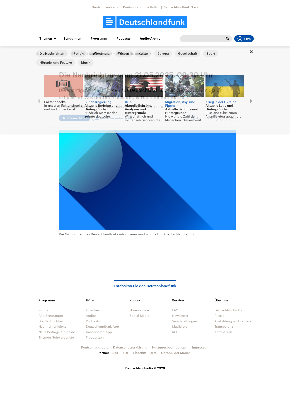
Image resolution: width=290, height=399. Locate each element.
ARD (114, 353)
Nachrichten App (99, 332)
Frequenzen (95, 337)
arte (153, 353)
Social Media (139, 315)
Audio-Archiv (150, 38)
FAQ (175, 310)
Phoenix (139, 353)
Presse (219, 315)
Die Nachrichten (67, 53)
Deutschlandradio (105, 7)
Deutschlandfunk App (102, 326)
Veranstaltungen (184, 321)
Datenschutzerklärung (130, 347)
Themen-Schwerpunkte (56, 337)
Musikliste (179, 326)
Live (244, 38)
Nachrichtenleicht (52, 326)
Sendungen (72, 38)
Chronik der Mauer (175, 353)
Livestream (94, 310)
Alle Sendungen (51, 315)
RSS (175, 332)
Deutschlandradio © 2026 (145, 368)
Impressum (200, 347)
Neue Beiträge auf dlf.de (57, 332)
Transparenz (224, 326)
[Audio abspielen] (74, 118)
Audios (91, 315)
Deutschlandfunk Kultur (141, 7)
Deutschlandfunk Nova (180, 7)
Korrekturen (223, 332)
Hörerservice (139, 310)
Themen (45, 38)
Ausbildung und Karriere (233, 321)
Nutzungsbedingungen (170, 347)
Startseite (43, 53)
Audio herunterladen (116, 118)
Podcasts (123, 38)
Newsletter (180, 315)
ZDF (126, 353)
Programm (99, 38)
